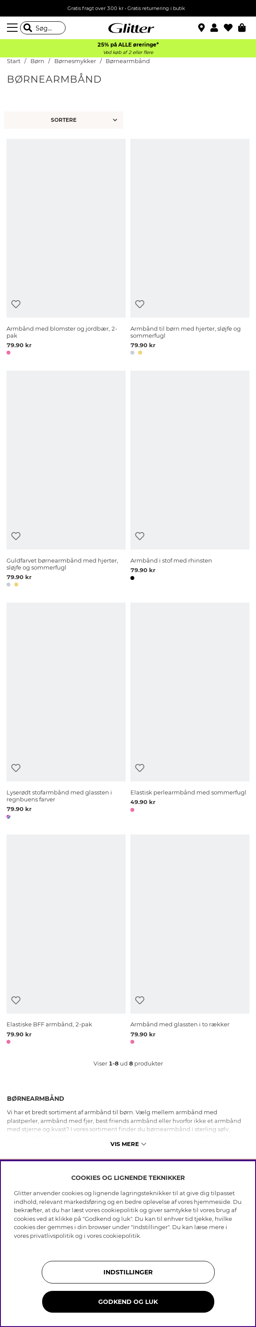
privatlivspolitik (52, 1235)
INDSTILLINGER (128, 1272)
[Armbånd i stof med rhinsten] (189, 480)
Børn (37, 61)
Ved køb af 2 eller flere (128, 52)
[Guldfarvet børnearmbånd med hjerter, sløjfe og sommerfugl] (66, 480)
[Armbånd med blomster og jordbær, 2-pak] (66, 248)
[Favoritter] (231, 27)
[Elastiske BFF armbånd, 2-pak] (66, 940)
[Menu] (13, 28)
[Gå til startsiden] (128, 28)
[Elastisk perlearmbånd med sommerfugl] (189, 712)
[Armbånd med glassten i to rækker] (189, 940)
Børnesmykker (75, 61)
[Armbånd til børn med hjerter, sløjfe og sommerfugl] (189, 248)
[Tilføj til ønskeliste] (16, 304)
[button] (217, 27)
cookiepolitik (121, 1235)
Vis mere (128, 1143)
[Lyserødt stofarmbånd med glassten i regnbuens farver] (66, 712)
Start (13, 61)
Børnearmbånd (128, 61)
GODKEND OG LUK (128, 1302)
